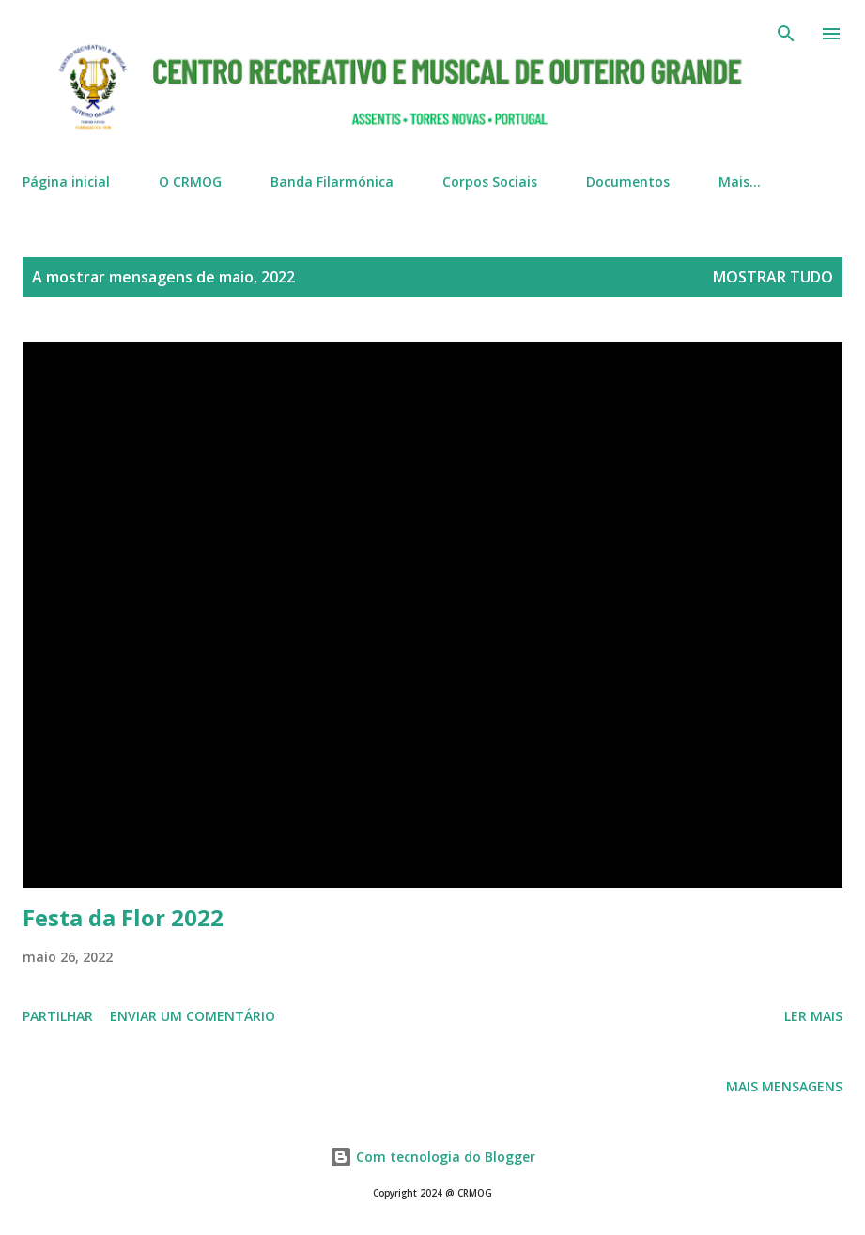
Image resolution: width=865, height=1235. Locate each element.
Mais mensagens (784, 1086)
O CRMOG (190, 182)
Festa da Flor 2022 (123, 917)
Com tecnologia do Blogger (432, 1157)
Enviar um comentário (192, 1016)
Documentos (628, 182)
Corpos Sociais (489, 182)
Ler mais (813, 1016)
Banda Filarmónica (332, 182)
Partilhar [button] (58, 1016)
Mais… (739, 182)
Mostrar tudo (773, 277)
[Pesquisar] (786, 34)
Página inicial (66, 182)
